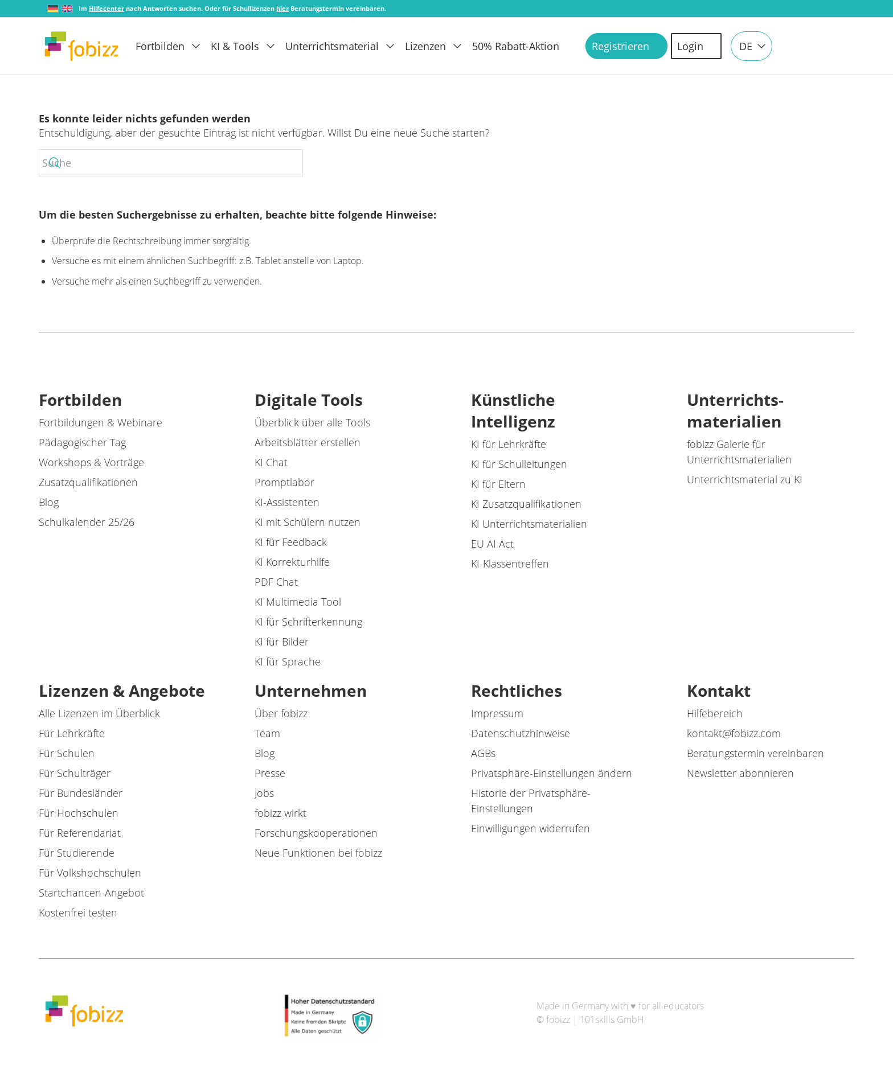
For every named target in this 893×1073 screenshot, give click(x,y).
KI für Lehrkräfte (508, 444)
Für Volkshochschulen (90, 872)
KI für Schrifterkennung (308, 621)
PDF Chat (276, 582)
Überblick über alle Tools (312, 422)
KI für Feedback (291, 542)
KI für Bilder (282, 641)
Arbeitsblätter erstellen (308, 442)
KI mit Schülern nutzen (308, 522)
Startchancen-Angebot (91, 892)
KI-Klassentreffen (510, 563)
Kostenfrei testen (78, 912)
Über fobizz (281, 713)
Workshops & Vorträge (91, 462)
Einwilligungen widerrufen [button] (530, 828)
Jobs (264, 793)
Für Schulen (67, 753)
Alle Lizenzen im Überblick (99, 713)
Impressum (497, 713)
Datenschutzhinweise (520, 733)
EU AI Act (492, 543)
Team (267, 733)
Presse (270, 773)
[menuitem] (173, 46)
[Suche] (171, 162)
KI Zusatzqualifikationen (526, 504)
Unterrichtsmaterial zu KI (744, 479)
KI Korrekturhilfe (292, 562)
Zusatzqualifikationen (88, 482)
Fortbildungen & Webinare (100, 422)
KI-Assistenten (287, 502)
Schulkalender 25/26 (86, 522)
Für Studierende (76, 853)
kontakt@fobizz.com (734, 733)
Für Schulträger (74, 773)
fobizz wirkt (280, 813)
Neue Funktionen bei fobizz (318, 853)
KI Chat (271, 462)
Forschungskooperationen (316, 833)
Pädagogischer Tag (82, 442)
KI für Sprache (288, 661)
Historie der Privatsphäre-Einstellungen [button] (531, 800)
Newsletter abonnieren (740, 773)
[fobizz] (81, 46)
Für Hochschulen (78, 813)
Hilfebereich (715, 713)
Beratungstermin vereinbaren (755, 753)
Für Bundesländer (80, 793)
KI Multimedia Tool (298, 602)
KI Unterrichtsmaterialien (529, 524)
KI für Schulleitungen (519, 464)
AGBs (483, 753)
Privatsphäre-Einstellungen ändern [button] (551, 773)
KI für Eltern (498, 484)
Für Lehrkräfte (72, 733)
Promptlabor (284, 482)
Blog (49, 502)
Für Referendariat (80, 833)
